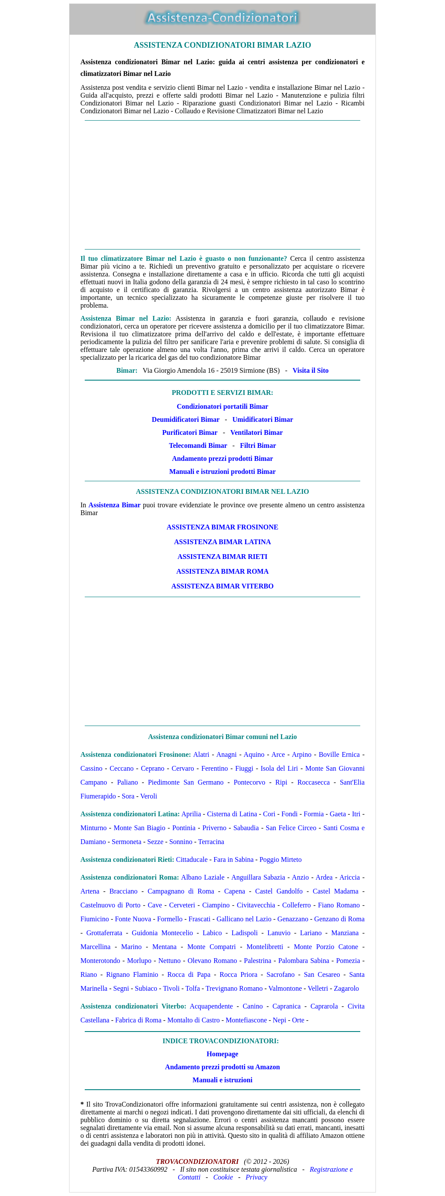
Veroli (148, 796)
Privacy (256, 1177)
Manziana (345, 932)
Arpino (301, 754)
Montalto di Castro (193, 1020)
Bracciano (124, 891)
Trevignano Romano (234, 988)
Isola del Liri (279, 768)
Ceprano (152, 768)
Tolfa (193, 988)
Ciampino (215, 905)
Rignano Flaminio (132, 974)
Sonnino (180, 841)
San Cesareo (322, 974)
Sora (128, 796)
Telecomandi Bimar (198, 445)
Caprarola (324, 1006)
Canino (252, 1006)
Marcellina (95, 946)
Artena (90, 891)
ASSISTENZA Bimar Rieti (222, 556)
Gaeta (338, 814)
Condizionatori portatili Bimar (223, 406)
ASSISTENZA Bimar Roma (222, 571)
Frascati (200, 919)
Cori (269, 814)
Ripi (282, 782)
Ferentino (214, 768)
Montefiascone (246, 1020)
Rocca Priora (238, 974)
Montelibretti (264, 946)
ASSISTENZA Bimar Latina (222, 541)
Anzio (300, 877)
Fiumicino (94, 919)
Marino (131, 946)
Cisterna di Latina (232, 814)
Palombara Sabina (303, 960)
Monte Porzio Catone (326, 946)
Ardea (323, 877)
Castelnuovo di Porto (110, 905)
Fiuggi (244, 768)
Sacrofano (280, 974)
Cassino (91, 768)
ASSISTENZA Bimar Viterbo (222, 586)
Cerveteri (182, 905)
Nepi (279, 1020)
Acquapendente (211, 1006)
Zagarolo (346, 988)
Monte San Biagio (139, 827)
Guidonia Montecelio (162, 932)
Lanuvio (278, 932)
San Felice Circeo (291, 827)
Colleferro (296, 905)
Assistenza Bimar (115, 505)
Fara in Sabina (233, 859)
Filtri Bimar (258, 445)
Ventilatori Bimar (256, 432)
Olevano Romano (212, 960)
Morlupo (139, 960)
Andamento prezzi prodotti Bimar (222, 458)
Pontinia (184, 827)
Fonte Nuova (133, 919)
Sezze (155, 841)
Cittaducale (192, 859)
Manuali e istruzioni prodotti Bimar (222, 471)
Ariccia (349, 877)
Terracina (211, 841)
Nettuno (169, 960)
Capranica (286, 1006)
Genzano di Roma (339, 919)
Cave (155, 905)
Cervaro (183, 768)
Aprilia (191, 814)
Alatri (201, 754)
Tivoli (171, 988)
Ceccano (121, 768)
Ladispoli (245, 932)
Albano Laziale (203, 877)
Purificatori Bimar (190, 432)
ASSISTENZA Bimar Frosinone (223, 527)
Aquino (254, 754)
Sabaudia (246, 827)
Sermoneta (126, 841)
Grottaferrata (104, 932)
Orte (298, 1020)
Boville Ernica (339, 754)
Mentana (164, 946)
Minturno (93, 827)
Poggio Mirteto (280, 859)
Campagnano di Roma (181, 891)
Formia (314, 814)
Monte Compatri (211, 946)
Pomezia (348, 960)
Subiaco (146, 988)
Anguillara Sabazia (258, 877)
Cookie (223, 1177)
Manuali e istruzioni (222, 1080)
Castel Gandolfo (278, 891)
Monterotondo (100, 960)
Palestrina (257, 960)
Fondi (290, 814)
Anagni (226, 754)
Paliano (127, 782)
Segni (121, 988)
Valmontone (285, 988)
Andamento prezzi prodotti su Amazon (222, 1067)
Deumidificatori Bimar (185, 419)
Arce (278, 754)
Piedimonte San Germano (185, 782)
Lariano (311, 932)
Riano (88, 974)
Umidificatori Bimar (262, 419)
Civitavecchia (256, 905)
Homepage (223, 1054)
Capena (234, 891)
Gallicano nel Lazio (244, 919)
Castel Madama (336, 891)
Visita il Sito (310, 370)
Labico (212, 932)
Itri (356, 814)
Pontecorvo (250, 782)
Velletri (318, 988)
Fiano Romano (339, 905)
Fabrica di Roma (138, 1020)
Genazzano (292, 919)
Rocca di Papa (188, 974)
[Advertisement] (222, 185)
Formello (170, 919)
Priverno (214, 827)
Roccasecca (313, 782)
